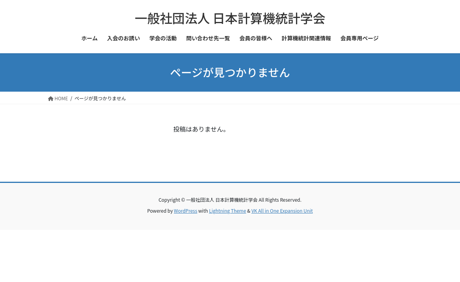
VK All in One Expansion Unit (282, 210)
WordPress (185, 210)
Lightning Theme (227, 210)
